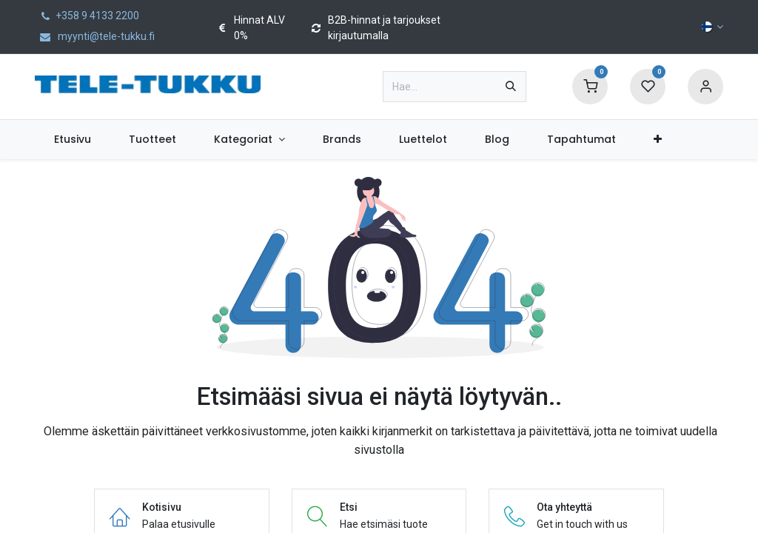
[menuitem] (72, 139)
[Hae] (511, 86)
